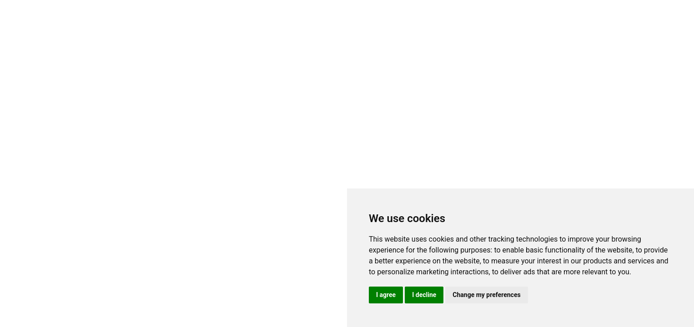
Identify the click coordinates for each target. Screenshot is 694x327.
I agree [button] (386, 294)
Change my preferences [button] (486, 294)
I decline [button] (424, 294)
